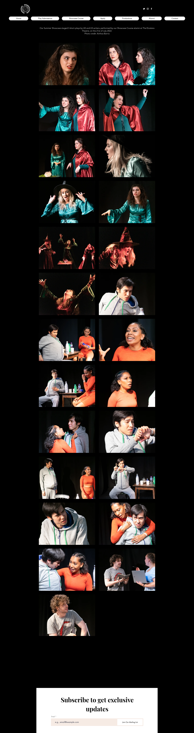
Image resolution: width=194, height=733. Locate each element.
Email (53, 716)
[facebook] (151, 9)
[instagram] (147, 9)
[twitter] (144, 9)
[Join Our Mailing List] (130, 722)
